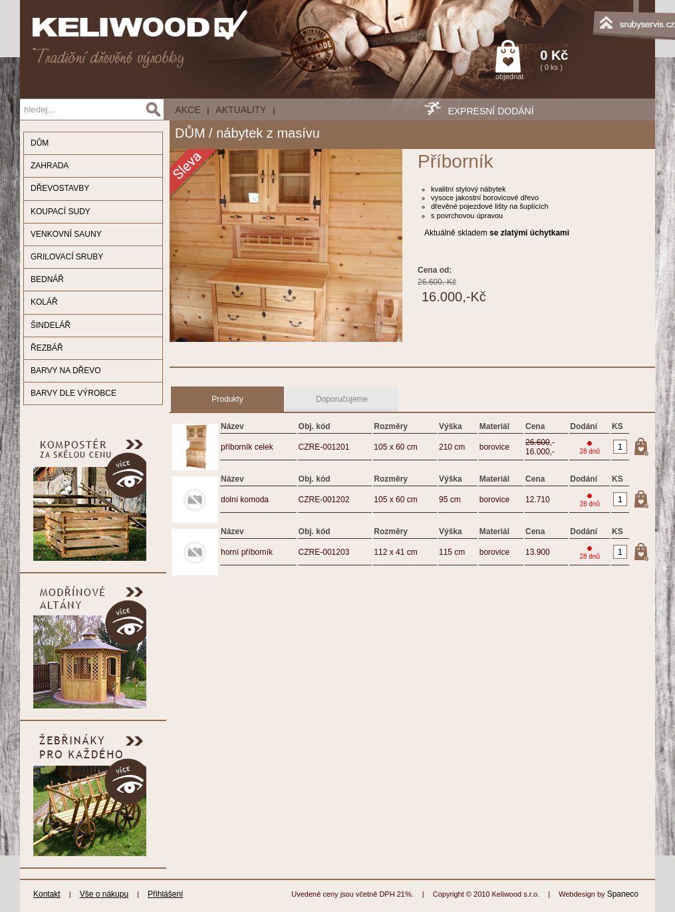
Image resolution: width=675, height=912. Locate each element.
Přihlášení (165, 894)
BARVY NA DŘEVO (66, 370)
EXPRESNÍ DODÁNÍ (490, 111)
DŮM (40, 143)
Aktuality (240, 109)
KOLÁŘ (44, 302)
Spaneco (622, 894)
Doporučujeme (342, 399)
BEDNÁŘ (47, 279)
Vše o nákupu (104, 894)
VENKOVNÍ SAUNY (66, 234)
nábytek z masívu (268, 133)
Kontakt (47, 894)
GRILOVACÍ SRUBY (67, 256)
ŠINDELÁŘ (50, 325)
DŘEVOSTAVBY (60, 188)
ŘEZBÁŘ (47, 348)
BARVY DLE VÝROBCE (73, 393)
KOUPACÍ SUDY (60, 211)
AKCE (187, 109)
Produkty (227, 399)
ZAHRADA (49, 165)
